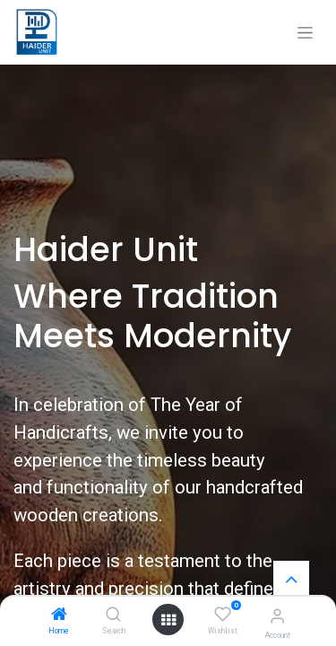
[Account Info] (277, 616)
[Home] (59, 615)
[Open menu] (168, 620)
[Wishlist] (222, 614)
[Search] (113, 615)
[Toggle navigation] (305, 32)
